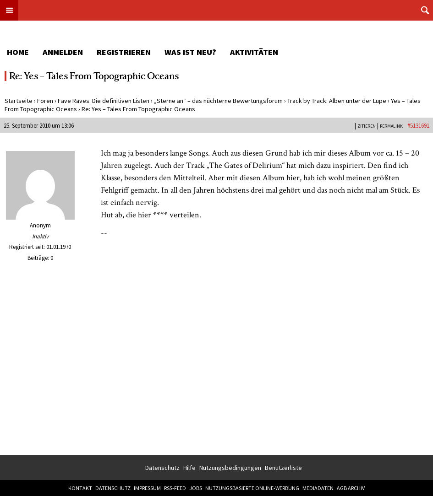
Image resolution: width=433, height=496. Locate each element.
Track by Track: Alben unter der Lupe (336, 101)
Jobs (195, 488)
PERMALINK (391, 126)
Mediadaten (318, 488)
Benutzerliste (283, 468)
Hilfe (189, 468)
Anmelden (63, 52)
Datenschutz (162, 468)
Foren (45, 101)
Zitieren (366, 126)
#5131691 (418, 125)
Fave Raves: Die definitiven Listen (103, 101)
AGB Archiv (351, 488)
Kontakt (80, 488)
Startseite (19, 101)
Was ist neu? (190, 52)
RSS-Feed (175, 488)
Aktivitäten (254, 52)
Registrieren (124, 52)
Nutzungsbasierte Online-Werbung (252, 488)
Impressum (147, 488)
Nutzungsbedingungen (230, 468)
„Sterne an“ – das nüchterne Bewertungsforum (218, 101)
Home (18, 52)
